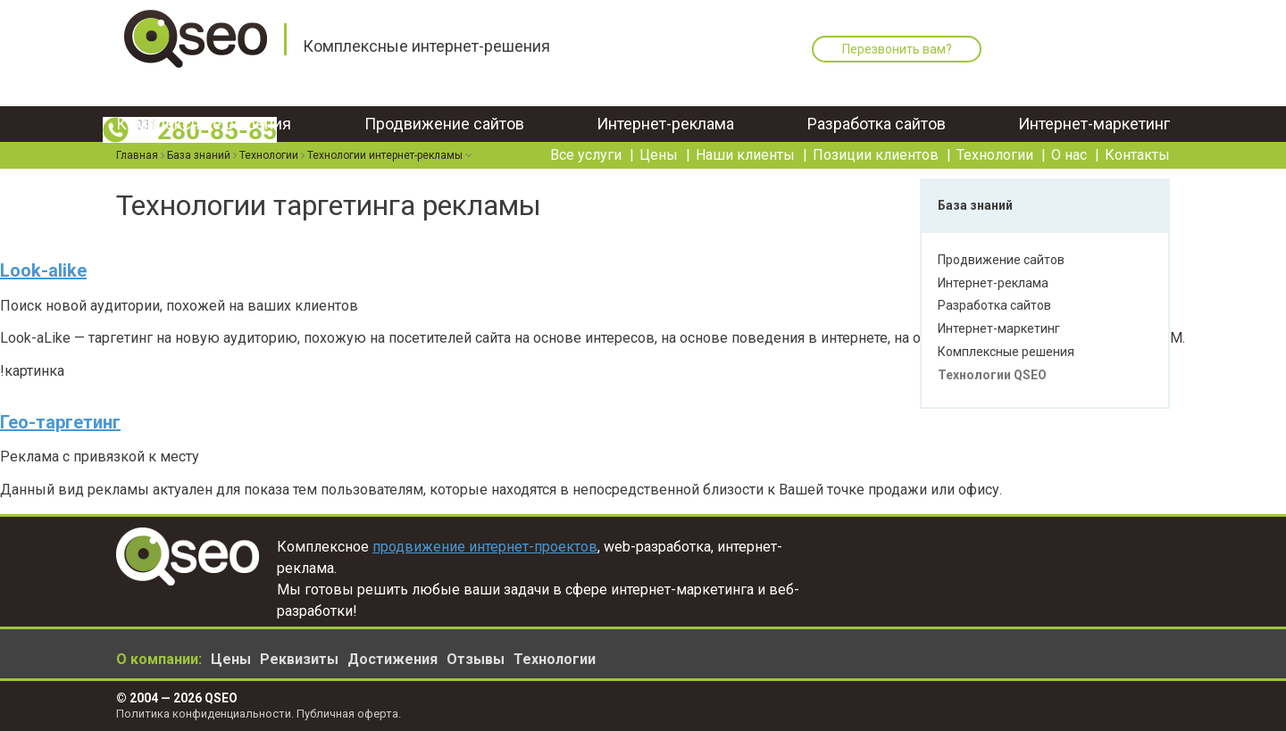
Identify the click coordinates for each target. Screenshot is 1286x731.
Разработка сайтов (876, 106)
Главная (137, 138)
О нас (1069, 137)
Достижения (392, 659)
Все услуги (586, 137)
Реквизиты (299, 659)
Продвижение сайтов (444, 106)
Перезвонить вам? (888, 49)
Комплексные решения (203, 106)
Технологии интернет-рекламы (385, 138)
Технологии (994, 137)
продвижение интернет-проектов (484, 546)
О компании (157, 659)
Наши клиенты (745, 137)
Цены (658, 137)
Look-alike (43, 270)
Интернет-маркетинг (1094, 106)
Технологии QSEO (992, 375)
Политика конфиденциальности (203, 713)
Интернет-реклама (665, 106)
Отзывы (476, 659)
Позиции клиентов (876, 137)
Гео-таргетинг (60, 422)
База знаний (198, 138)
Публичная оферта (347, 713)
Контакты (1137, 137)
